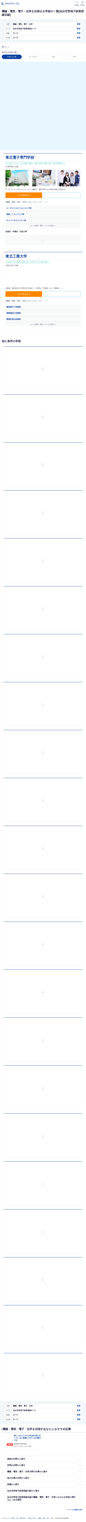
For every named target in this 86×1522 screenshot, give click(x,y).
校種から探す (13, 1484)
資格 (53, 57)
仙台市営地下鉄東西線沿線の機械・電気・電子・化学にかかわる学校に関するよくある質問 (41, 1498)
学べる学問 (33, 57)
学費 (74, 57)
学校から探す (32, 1518)
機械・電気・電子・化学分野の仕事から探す (27, 1471)
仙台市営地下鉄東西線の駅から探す (23, 1491)
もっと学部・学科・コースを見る (42, 226)
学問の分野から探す (16, 1465)
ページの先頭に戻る (75, 1510)
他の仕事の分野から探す (18, 1478)
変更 (79, 24)
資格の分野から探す (16, 1459)
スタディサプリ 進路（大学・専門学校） (14, 1518)
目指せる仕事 (11, 57)
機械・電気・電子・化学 (45, 1518)
